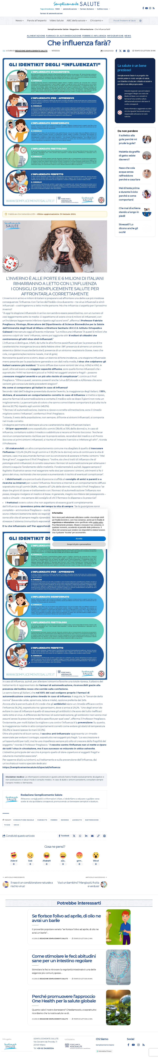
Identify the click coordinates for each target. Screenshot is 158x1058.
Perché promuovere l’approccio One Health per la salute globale (64, 999)
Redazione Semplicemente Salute (31, 51)
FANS (57, 9)
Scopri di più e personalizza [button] (79, 544)
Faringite (42, 820)
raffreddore (92, 820)
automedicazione (70, 9)
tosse (7, 825)
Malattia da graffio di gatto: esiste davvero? (129, 155)
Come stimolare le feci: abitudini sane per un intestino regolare (64, 958)
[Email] (124, 51)
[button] (128, 51)
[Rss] (153, 8)
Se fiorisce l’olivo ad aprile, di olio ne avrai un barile (66, 918)
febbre (54, 820)
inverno (65, 820)
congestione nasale (23, 820)
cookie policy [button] (98, 522)
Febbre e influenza (94, 36)
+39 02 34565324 (45, 1048)
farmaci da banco (87, 9)
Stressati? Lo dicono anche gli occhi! (128, 228)
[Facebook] (143, 8)
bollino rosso (102, 9)
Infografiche (115, 36)
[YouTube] (146, 8)
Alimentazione (36, 36)
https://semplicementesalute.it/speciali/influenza (31, 767)
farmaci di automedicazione (51, 13)
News (127, 36)
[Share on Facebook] (116, 51)
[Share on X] (120, 51)
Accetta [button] (79, 539)
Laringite (77, 820)
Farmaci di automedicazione (63, 36)
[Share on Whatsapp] (80, 836)
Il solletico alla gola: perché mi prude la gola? (128, 139)
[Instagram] (150, 8)
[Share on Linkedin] (86, 836)
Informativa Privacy (105, 1051)
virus (16, 825)
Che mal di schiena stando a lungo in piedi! (129, 212)
